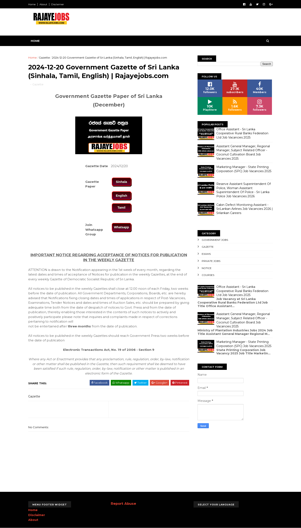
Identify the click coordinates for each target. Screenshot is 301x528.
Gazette (44, 57)
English (121, 195)
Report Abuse (123, 503)
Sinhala (121, 181)
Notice (207, 268)
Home (32, 4)
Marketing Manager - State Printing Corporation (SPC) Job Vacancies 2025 (243, 169)
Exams (206, 253)
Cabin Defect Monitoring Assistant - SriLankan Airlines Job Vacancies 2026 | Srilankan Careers (244, 209)
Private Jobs (211, 261)
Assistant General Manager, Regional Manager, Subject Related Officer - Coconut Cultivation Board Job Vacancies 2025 (243, 152)
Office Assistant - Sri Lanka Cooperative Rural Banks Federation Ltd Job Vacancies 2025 (242, 133)
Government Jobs (215, 239)
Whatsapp (121, 227)
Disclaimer (57, 4)
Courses (208, 275)
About (43, 4)
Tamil (121, 207)
